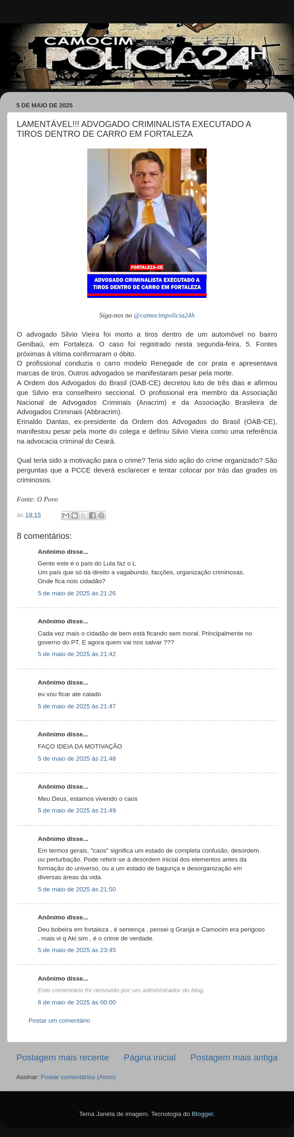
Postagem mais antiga (234, 1057)
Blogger (202, 1113)
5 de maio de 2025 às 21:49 (77, 810)
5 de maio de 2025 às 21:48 (77, 758)
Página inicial (149, 1057)
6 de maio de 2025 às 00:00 (77, 1002)
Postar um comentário (59, 1020)
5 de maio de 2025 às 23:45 (77, 949)
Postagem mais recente (62, 1057)
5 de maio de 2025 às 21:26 (77, 593)
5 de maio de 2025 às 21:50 (77, 889)
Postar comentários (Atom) (78, 1077)
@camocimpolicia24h (164, 315)
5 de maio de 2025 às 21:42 (77, 653)
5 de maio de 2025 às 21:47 (77, 706)
